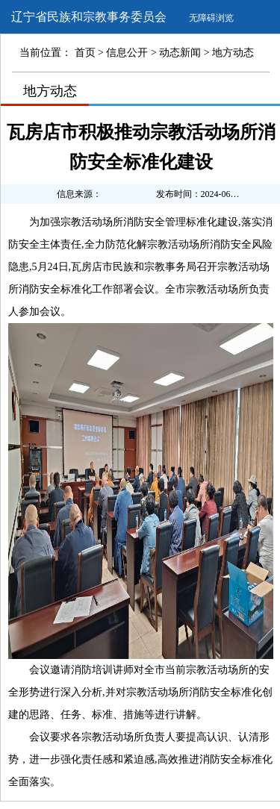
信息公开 (127, 52)
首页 (85, 52)
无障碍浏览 (211, 18)
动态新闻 (180, 52)
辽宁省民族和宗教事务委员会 (89, 16)
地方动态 (233, 52)
